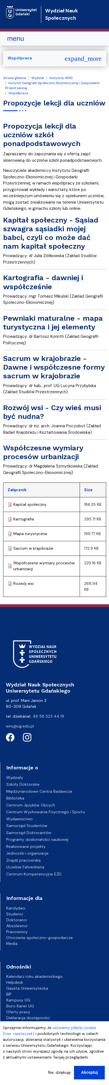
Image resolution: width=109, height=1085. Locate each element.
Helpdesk (14, 982)
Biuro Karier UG (20, 1005)
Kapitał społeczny (30, 504)
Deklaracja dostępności (28, 1017)
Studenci (14, 913)
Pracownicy (17, 931)
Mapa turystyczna (30, 533)
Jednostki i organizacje (27, 853)
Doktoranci (16, 919)
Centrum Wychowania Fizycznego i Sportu (45, 811)
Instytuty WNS (61, 78)
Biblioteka (15, 798)
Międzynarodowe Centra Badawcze (39, 791)
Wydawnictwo (19, 818)
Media (12, 943)
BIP (9, 994)
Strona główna (14, 78)
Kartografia (23, 519)
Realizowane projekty (26, 846)
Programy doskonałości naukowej (37, 839)
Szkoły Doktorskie (23, 784)
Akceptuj (89, 1073)
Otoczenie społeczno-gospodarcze (39, 937)
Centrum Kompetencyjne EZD (34, 874)
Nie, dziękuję (59, 1073)
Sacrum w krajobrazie (33, 548)
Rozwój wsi (23, 583)
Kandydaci (15, 908)
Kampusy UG (18, 1000)
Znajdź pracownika (23, 860)
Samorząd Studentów (26, 825)
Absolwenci (16, 925)
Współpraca (18, 93)
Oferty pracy (18, 1011)
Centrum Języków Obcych (30, 805)
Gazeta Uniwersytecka (27, 988)
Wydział (37, 78)
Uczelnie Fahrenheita (25, 867)
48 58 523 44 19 (48, 716)
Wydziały (14, 777)
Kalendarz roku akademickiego (34, 976)
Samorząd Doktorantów (28, 832)
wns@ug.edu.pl (20, 726)
